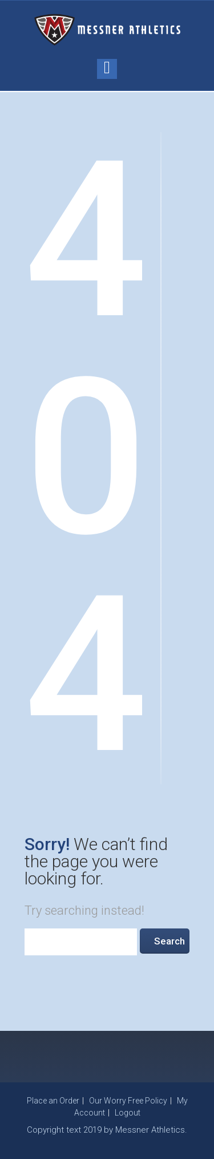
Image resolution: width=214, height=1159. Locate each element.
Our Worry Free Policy (128, 1100)
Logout (127, 1112)
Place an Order (53, 1100)
